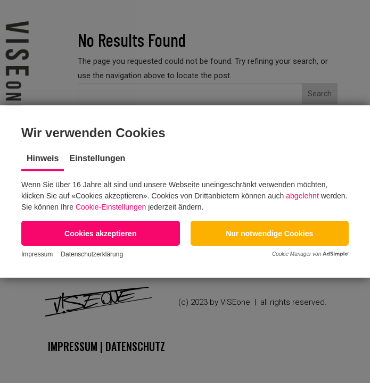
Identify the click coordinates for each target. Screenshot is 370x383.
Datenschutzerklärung (92, 254)
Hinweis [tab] (43, 158)
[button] (100, 233)
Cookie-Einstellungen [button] (111, 207)
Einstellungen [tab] (97, 158)
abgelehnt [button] (302, 196)
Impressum (37, 254)
